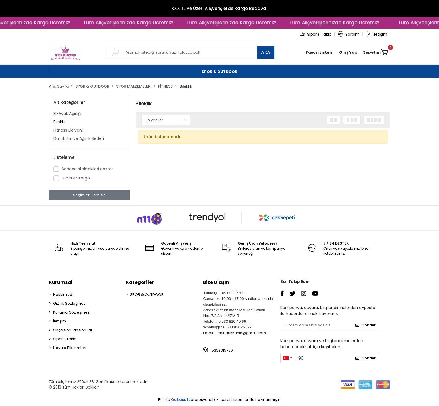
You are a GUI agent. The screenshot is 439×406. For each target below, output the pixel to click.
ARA (265, 52)
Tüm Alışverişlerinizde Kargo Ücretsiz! (133, 22)
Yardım (349, 34)
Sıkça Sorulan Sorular (72, 330)
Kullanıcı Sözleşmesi (71, 312)
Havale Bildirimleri (69, 347)
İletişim (376, 34)
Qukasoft (180, 399)
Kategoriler (140, 282)
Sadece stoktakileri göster (87, 169)
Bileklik (59, 122)
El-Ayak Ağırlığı (67, 113)
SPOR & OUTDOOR (147, 294)
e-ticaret (222, 399)
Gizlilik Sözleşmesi (69, 303)
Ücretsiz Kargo (76, 178)
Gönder (365, 325)
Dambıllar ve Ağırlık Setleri (78, 138)
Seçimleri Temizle (89, 195)
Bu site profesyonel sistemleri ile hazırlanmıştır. (219, 399)
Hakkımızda (64, 294)
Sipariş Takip (315, 34)
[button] (348, 52)
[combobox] (287, 358)
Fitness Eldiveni (68, 130)
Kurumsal (61, 282)
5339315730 (218, 350)
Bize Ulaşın (216, 282)
